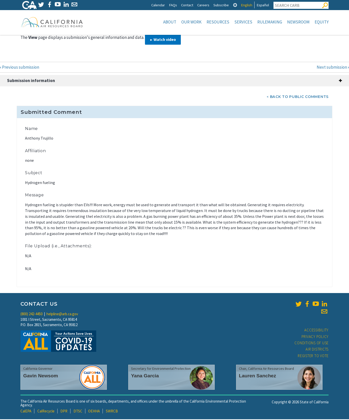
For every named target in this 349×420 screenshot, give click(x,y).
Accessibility (316, 330)
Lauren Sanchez (257, 376)
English (246, 5)
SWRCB (112, 411)
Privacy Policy (315, 337)
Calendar (158, 5)
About (169, 22)
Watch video (165, 39)
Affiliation (35, 151)
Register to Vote (313, 356)
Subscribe (221, 5)
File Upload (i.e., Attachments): (58, 246)
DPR (63, 411)
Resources (218, 22)
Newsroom (298, 22)
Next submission (333, 67)
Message (34, 195)
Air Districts (317, 349)
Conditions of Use (311, 343)
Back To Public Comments (299, 97)
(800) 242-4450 (31, 314)
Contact (187, 5)
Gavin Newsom (40, 376)
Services (243, 22)
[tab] (235, 5)
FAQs (173, 5)
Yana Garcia (145, 376)
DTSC (77, 411)
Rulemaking (269, 22)
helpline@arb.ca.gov (62, 314)
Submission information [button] (31, 81)
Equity (322, 22)
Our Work (191, 22)
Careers (203, 5)
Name (31, 129)
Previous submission (19, 67)
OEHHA (94, 411)
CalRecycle (46, 411)
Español (263, 5)
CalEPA (25, 411)
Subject (33, 173)
